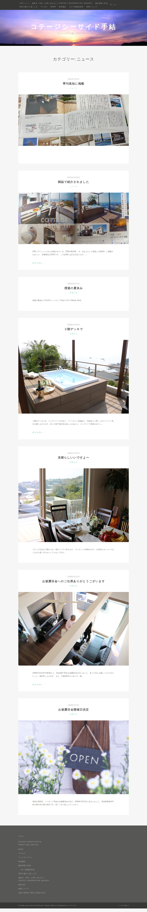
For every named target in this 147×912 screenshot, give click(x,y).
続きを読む (38, 263)
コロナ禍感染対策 (76, 7)
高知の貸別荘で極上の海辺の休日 (32, 893)
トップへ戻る (123, 905)
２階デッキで (73, 329)
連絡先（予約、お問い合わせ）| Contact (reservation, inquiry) (62, 3)
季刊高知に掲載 (73, 83)
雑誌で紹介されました (73, 182)
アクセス (44, 7)
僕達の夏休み (73, 288)
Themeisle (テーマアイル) (67, 905)
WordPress (39, 905)
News (53, 7)
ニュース (74, 88)
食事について (91, 7)
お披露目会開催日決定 (73, 709)
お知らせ (74, 293)
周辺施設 (62, 7)
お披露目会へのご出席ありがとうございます (73, 581)
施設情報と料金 (101, 3)
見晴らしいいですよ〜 (73, 457)
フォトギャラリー (25, 857)
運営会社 (22, 885)
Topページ (24, 3)
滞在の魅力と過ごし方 (29, 7)
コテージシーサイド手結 (73, 26)
